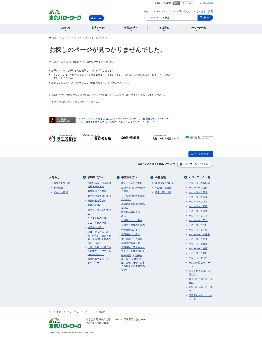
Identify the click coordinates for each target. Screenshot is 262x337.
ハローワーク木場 (198, 229)
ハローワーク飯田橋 (199, 183)
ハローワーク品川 (198, 192)
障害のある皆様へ (97, 200)
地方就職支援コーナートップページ (99, 261)
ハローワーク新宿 (198, 206)
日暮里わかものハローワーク (200, 297)
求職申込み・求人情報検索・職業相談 (99, 185)
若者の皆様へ (95, 205)
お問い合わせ (184, 11)
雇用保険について (164, 183)
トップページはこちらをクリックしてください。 (75, 101)
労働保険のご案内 (130, 229)
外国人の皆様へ (96, 227)
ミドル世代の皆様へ (98, 218)
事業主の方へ (129, 177)
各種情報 (160, 177)
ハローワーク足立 (198, 220)
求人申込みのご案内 (131, 183)
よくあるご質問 (204, 11)
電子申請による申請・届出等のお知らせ (133, 241)
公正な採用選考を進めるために (133, 198)
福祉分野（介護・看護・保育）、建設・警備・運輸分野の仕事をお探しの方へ (99, 237)
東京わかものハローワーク (200, 281)
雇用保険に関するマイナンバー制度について (133, 249)
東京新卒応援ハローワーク (200, 264)
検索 (207, 17)
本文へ (147, 11)
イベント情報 (61, 192)
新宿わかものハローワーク (200, 289)
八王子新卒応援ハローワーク (200, 272)
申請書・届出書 (163, 187)
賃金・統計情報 (163, 192)
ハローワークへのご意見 (195, 164)
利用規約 (100, 312)
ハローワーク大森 (198, 197)
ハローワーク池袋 (198, 211)
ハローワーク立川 (198, 239)
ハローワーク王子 (198, 215)
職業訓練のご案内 (97, 191)
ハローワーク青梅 (198, 244)
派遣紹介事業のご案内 (133, 225)
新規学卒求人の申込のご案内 (133, 189)
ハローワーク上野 (198, 187)
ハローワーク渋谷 (198, 201)
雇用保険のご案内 (130, 234)
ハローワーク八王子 (199, 234)
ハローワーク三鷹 (198, 248)
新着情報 (58, 187)
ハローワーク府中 (198, 258)
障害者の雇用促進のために (133, 214)
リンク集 (56, 312)
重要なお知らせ (62, 183)
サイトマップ (164, 11)
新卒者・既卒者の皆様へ (99, 212)
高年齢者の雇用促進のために (133, 206)
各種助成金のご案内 (131, 220)
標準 (176, 3)
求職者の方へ (96, 177)
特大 (191, 3)
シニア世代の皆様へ (98, 222)
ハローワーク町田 (198, 253)
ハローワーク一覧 (199, 177)
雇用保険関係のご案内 (99, 196)
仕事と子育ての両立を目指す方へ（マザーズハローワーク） (99, 251)
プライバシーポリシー (78, 312)
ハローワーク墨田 (198, 225)
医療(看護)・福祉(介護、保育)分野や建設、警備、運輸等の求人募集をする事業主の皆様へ (133, 262)
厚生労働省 (208, 3)
